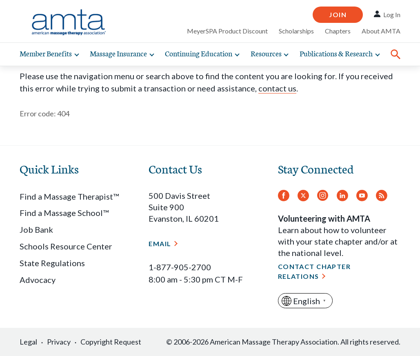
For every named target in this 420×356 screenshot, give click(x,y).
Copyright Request (110, 341)
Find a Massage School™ (64, 213)
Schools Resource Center (66, 246)
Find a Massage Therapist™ (69, 196)
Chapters (338, 31)
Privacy (59, 341)
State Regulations (52, 263)
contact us (277, 88)
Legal (28, 341)
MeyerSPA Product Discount (227, 31)
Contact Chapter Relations (314, 271)
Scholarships (296, 31)
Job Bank (36, 229)
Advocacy (38, 280)
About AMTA (381, 31)
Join (338, 14)
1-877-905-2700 (180, 267)
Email (160, 243)
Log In (391, 14)
